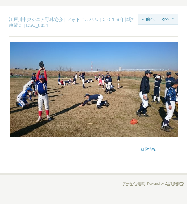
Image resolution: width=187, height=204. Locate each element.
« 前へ (148, 19)
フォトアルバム (83, 19)
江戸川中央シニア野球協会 (36, 19)
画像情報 (148, 149)
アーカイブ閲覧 (134, 183)
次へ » (168, 19)
